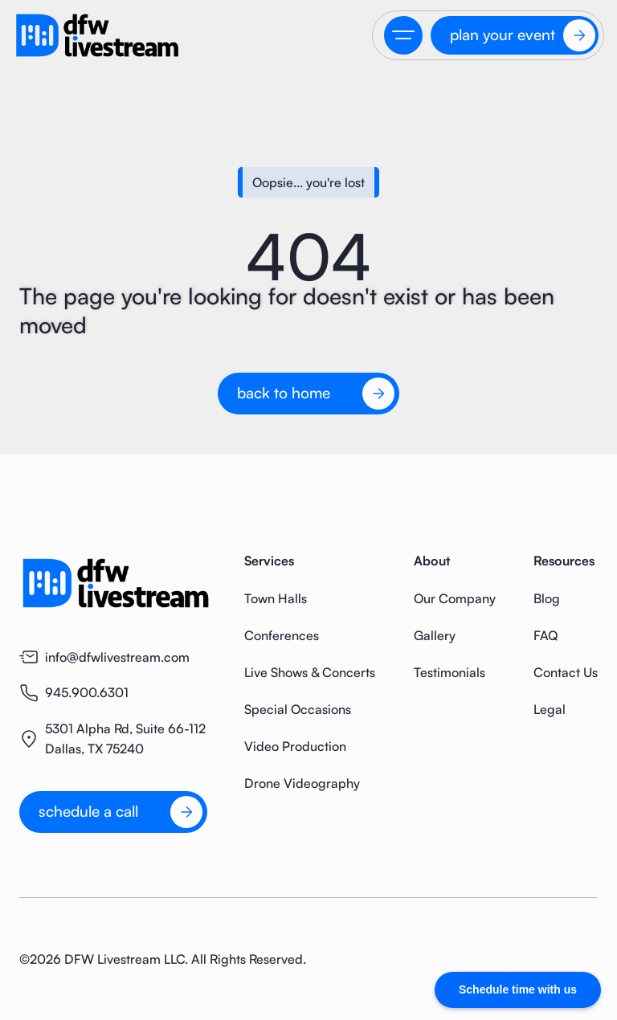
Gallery (435, 635)
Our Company (455, 598)
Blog (546, 598)
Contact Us (565, 672)
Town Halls (275, 598)
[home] (97, 35)
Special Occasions (297, 709)
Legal (549, 709)
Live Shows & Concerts (309, 672)
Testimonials (449, 672)
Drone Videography (302, 783)
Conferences (281, 635)
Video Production (295, 746)
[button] (403, 35)
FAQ (545, 635)
